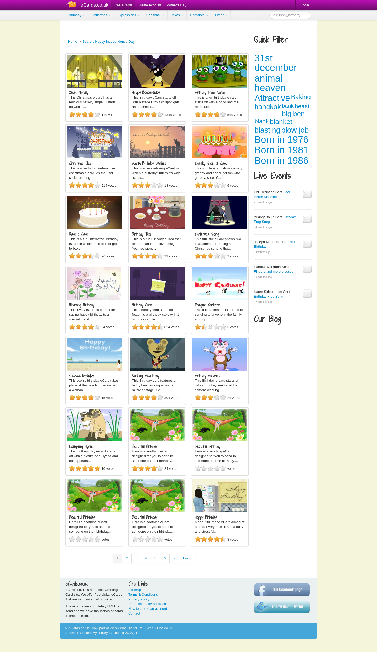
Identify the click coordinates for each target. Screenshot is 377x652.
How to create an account (147, 609)
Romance (199, 15)
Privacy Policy (138, 599)
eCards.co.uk (94, 5)
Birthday (77, 15)
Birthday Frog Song (268, 296)
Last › (187, 558)
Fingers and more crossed (273, 271)
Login (305, 5)
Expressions (128, 15)
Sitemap (134, 590)
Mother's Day (176, 5)
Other (221, 15)
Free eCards (123, 5)
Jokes (177, 15)
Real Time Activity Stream (147, 604)
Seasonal (155, 15)
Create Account (149, 5)
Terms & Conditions (143, 594)
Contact (134, 613)
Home (72, 42)
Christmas (101, 15)
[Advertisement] (21, 99)
